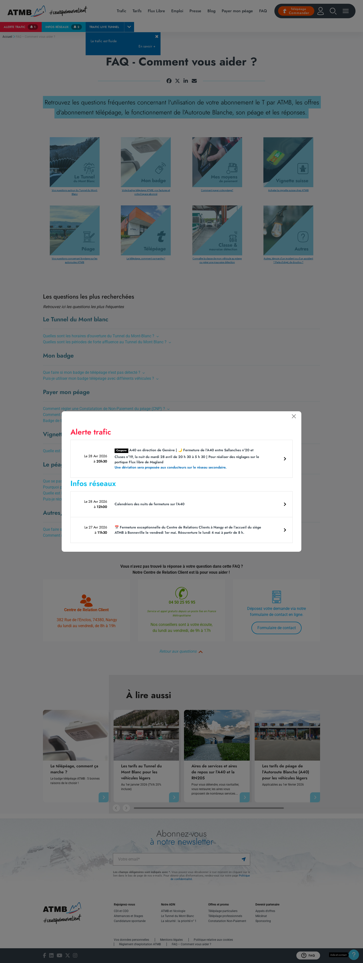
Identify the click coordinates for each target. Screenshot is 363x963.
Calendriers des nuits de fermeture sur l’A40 (149, 503)
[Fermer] (293, 416)
